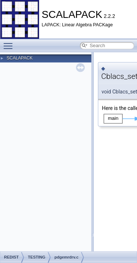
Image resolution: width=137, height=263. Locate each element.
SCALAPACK (20, 58)
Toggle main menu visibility (10, 42)
